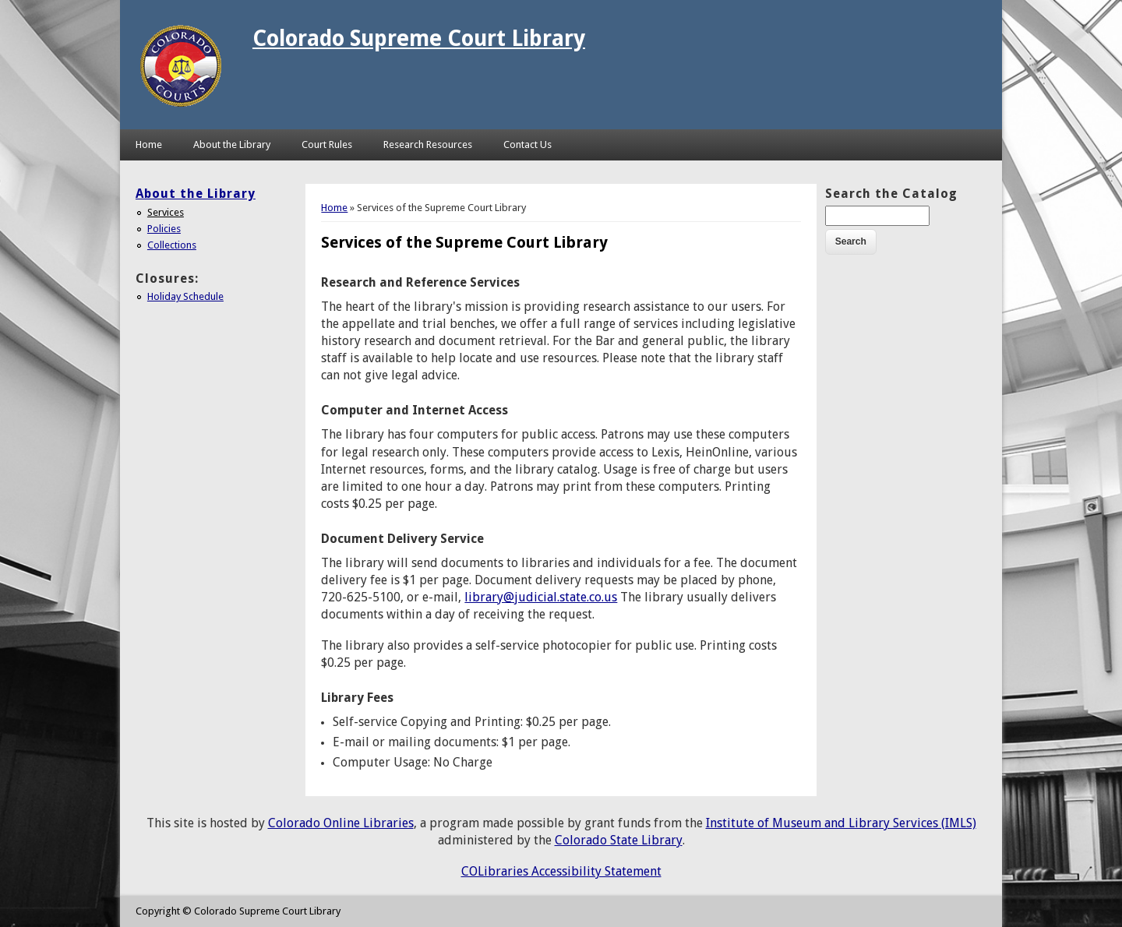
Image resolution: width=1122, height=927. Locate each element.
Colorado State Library (619, 840)
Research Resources (427, 144)
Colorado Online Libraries (341, 823)
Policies (164, 228)
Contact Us (527, 144)
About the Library (231, 144)
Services (165, 212)
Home (149, 144)
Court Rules (327, 144)
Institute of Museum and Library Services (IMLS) (841, 823)
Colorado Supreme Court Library (418, 38)
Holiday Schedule (185, 296)
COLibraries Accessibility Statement (561, 871)
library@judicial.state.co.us (540, 597)
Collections (171, 245)
